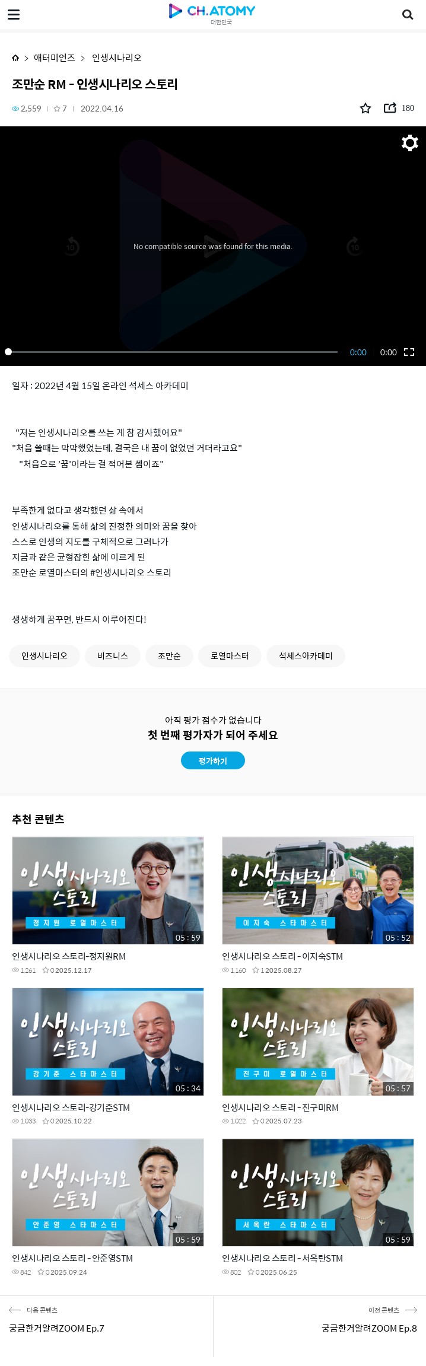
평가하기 (213, 760)
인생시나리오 (116, 57)
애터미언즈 (54, 57)
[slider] (173, 351)
